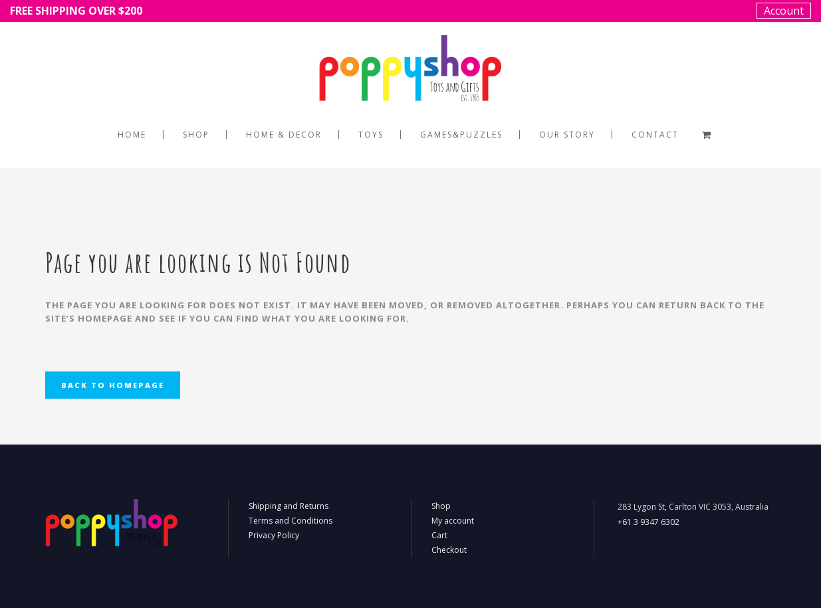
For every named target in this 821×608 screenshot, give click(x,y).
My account (452, 520)
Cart (439, 535)
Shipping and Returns (288, 506)
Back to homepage (112, 385)
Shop (441, 506)
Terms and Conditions (290, 520)
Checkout (449, 550)
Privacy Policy (274, 535)
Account (784, 10)
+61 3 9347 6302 (648, 522)
